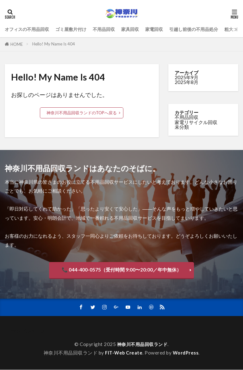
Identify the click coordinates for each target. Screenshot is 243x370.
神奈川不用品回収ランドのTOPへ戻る (82, 112)
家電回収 (162, 29)
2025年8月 (186, 82)
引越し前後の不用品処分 (205, 29)
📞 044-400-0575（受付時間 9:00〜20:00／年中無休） (121, 269)
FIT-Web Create (123, 353)
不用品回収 (110, 29)
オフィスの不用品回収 (28, 29)
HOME (16, 44)
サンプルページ (28, 331)
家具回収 (137, 29)
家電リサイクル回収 (196, 122)
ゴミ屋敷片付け (75, 29)
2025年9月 (186, 77)
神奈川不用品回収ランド (142, 344)
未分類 (182, 127)
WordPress (186, 353)
